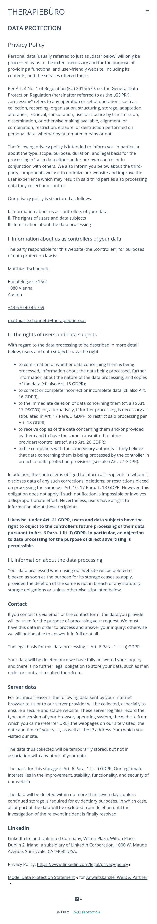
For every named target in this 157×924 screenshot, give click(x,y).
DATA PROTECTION (87, 912)
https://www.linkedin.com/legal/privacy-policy (84, 864)
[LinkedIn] (78, 899)
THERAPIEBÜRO (36, 11)
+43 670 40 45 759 (26, 307)
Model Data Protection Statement (43, 877)
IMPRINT (63, 912)
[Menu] (147, 12)
